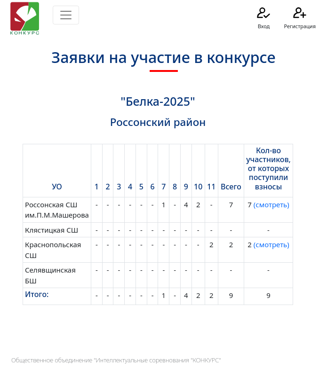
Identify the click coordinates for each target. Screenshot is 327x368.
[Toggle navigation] (66, 15)
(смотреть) (270, 204)
